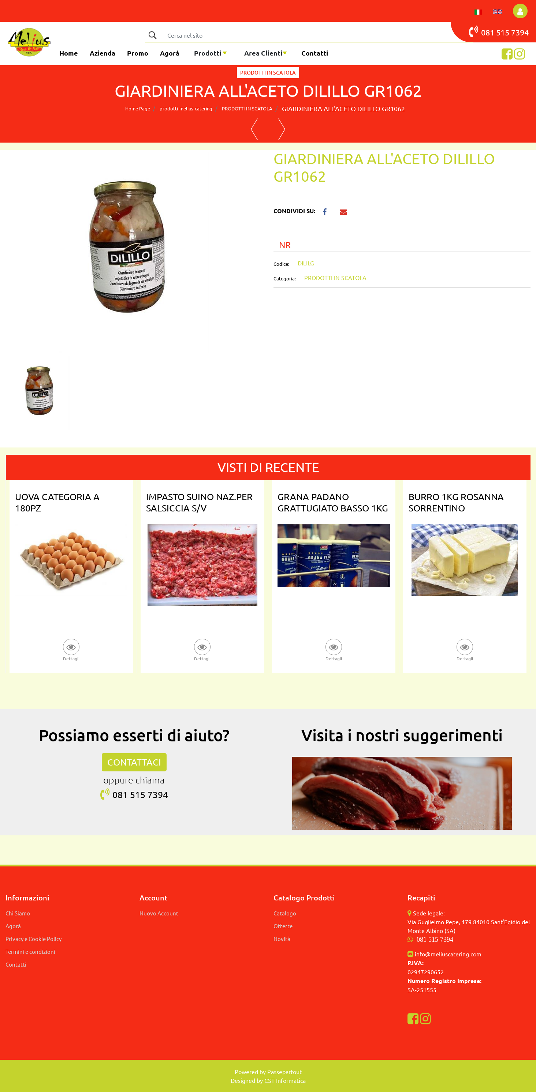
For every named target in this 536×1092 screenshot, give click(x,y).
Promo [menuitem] (137, 53)
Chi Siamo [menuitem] (17, 913)
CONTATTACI (134, 762)
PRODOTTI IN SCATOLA (268, 72)
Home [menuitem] (68, 53)
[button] (152, 35)
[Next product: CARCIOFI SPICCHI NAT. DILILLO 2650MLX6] (281, 129)
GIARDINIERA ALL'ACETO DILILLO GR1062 (343, 108)
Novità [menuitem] (281, 938)
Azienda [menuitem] (102, 53)
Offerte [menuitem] (283, 925)
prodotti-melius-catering (186, 108)
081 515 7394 (435, 939)
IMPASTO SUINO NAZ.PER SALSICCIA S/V (199, 502)
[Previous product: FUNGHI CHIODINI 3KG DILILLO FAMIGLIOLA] (254, 129)
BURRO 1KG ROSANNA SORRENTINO (456, 502)
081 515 (490, 31)
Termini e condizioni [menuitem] (30, 951)
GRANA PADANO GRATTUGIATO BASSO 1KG (333, 502)
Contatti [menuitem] (314, 53)
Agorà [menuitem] (169, 53)
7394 (520, 32)
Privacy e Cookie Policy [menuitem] (33, 938)
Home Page (137, 108)
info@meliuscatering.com (448, 953)
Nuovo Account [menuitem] (158, 913)
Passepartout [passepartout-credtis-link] (284, 1071)
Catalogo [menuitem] (284, 913)
